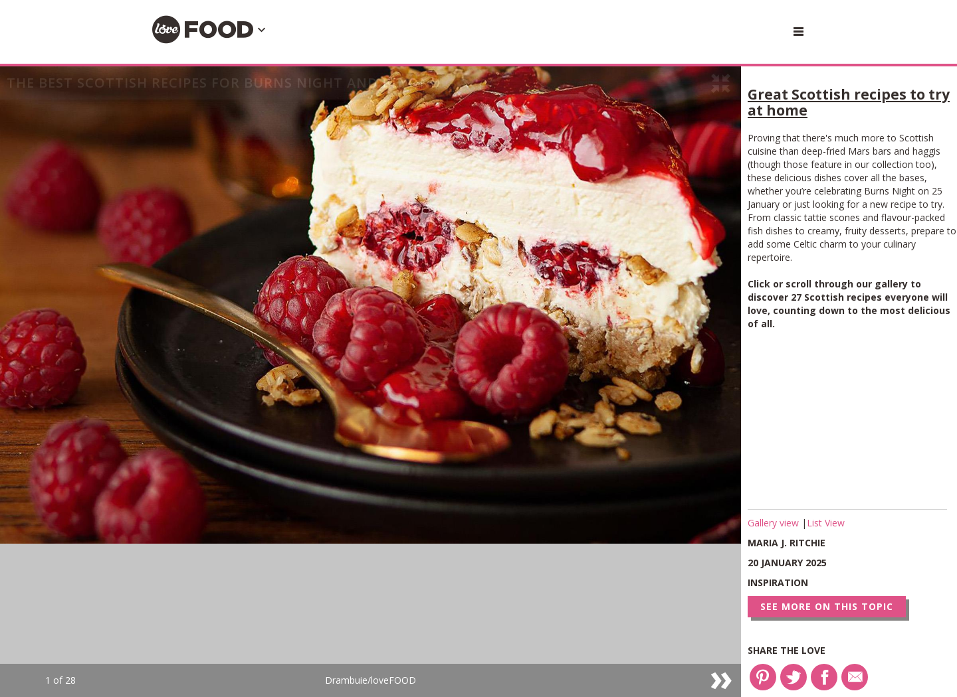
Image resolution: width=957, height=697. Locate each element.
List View (826, 522)
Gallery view (774, 522)
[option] (370, 381)
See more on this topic (826, 606)
